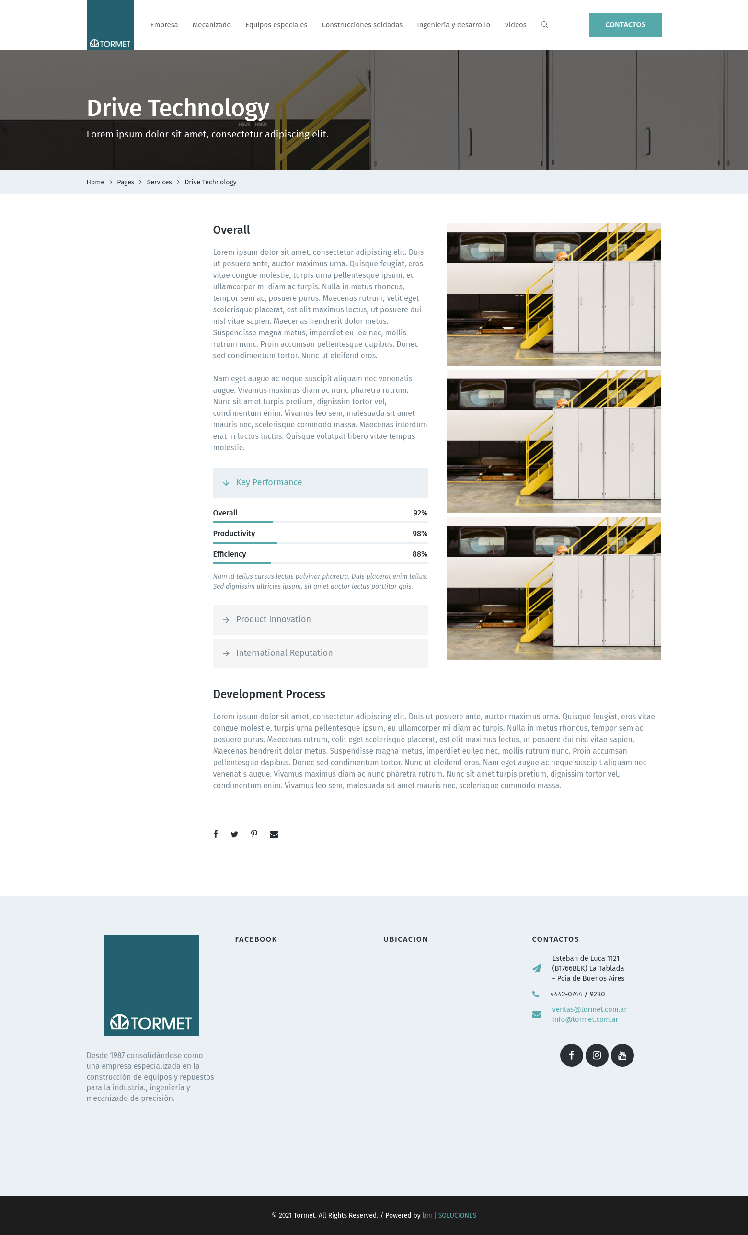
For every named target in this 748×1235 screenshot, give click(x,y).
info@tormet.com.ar (585, 1019)
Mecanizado (212, 25)
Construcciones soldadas (362, 25)
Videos (515, 25)
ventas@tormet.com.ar (589, 1009)
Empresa (164, 25)
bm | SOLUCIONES (449, 1216)
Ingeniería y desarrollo (453, 25)
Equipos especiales (276, 25)
